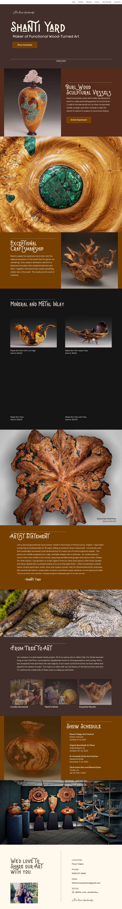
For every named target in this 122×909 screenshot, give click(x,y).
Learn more (61, 55)
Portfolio (80, 2)
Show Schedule (106, 2)
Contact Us (117, 2)
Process (97, 2)
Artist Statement (79, 120)
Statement (89, 2)
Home (73, 2)
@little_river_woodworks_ (87, 892)
